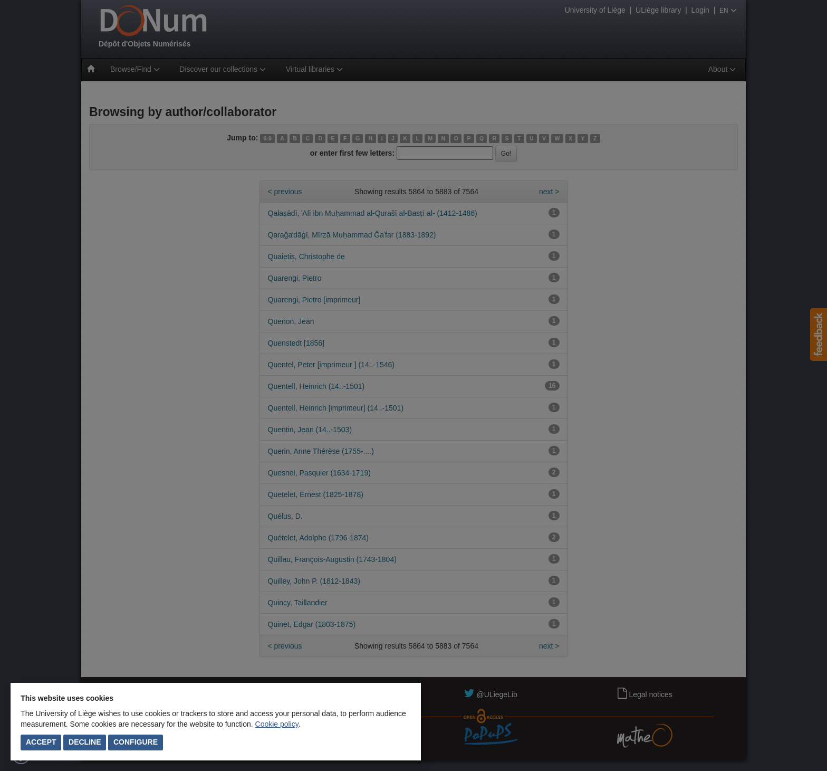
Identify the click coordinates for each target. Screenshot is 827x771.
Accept (41, 742)
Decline (85, 742)
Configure (135, 742)
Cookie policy (277, 724)
